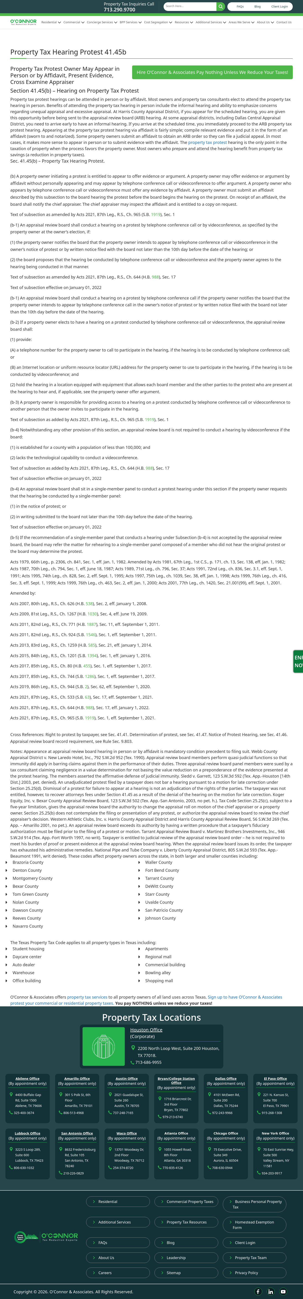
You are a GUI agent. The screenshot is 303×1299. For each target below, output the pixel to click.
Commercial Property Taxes (187, 1201)
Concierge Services (102, 22)
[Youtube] (283, 1292)
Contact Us (284, 22)
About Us (265, 22)
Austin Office (127, 1078)
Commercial (74, 22)
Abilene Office (27, 1078)
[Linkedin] (271, 1292)
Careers (102, 1272)
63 (87, 697)
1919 (155, 214)
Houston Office (146, 1030)
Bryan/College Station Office (176, 1080)
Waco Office (127, 1133)
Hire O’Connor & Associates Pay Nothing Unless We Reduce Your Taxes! (212, 72)
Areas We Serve (242, 22)
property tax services (87, 997)
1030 (92, 614)
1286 (89, 676)
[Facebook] (258, 1292)
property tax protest (207, 142)
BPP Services (131, 22)
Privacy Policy (243, 1272)
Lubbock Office (27, 1133)
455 (86, 666)
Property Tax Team (248, 1257)
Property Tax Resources (184, 1222)
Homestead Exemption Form (251, 1225)
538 (89, 603)
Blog (257, 6)
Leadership (173, 1257)
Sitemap (171, 1272)
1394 (92, 655)
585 (91, 645)
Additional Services (211, 22)
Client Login (279, 6)
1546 (90, 634)
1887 (91, 624)
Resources (184, 22)
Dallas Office (226, 1078)
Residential (51, 22)
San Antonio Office (77, 1133)
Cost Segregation (158, 22)
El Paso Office (275, 1078)
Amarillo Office (77, 1078)
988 (155, 277)
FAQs (240, 6)
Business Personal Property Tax (255, 1204)
